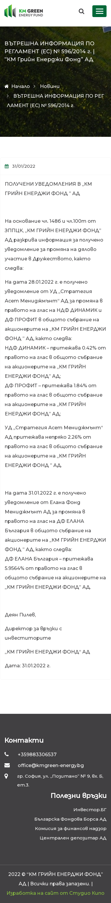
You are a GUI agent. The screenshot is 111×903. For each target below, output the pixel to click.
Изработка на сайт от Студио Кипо (55, 893)
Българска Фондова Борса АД (70, 819)
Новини (50, 86)
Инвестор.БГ (90, 809)
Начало (17, 86)
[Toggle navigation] (99, 11)
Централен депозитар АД (73, 838)
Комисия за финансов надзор (71, 828)
